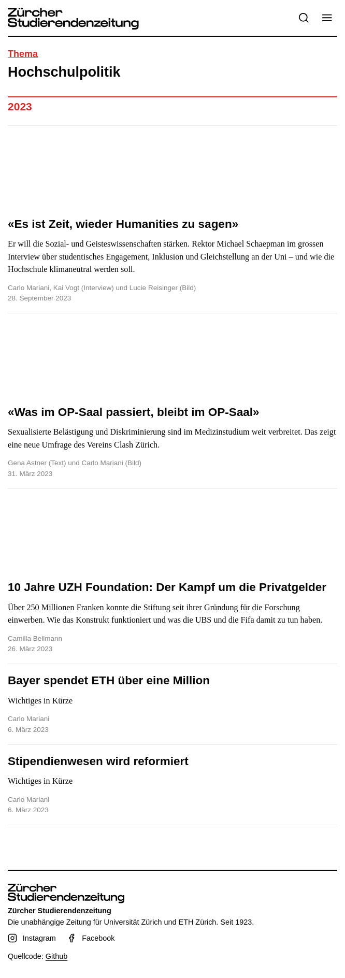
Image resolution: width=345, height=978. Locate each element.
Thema (23, 54)
